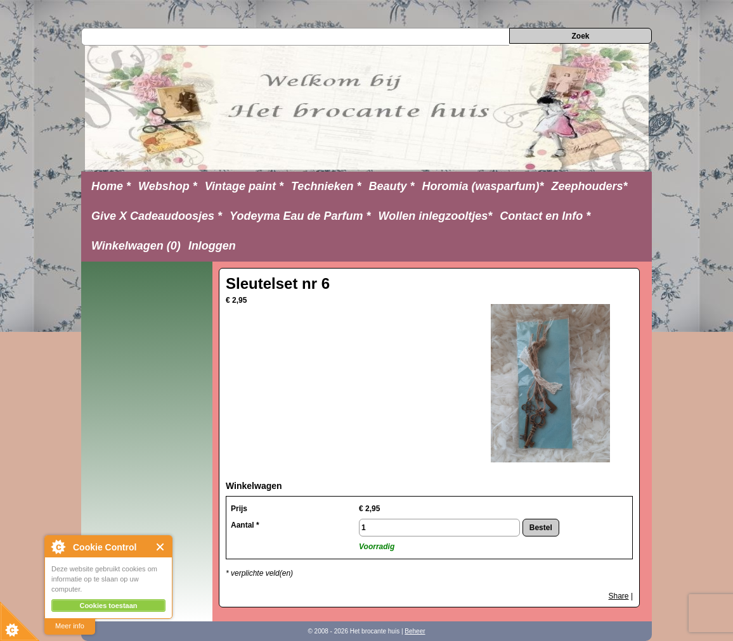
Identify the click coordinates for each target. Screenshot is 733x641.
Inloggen (212, 245)
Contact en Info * (545, 216)
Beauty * (391, 186)
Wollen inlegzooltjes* (436, 216)
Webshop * (167, 186)
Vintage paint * (244, 186)
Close (161, 547)
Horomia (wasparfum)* (482, 186)
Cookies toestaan (108, 605)
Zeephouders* (590, 186)
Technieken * (326, 186)
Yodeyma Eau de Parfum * (300, 216)
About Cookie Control (57, 546)
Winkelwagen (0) (136, 245)
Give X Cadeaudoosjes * (156, 216)
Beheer (415, 631)
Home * (111, 186)
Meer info (69, 626)
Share (619, 596)
